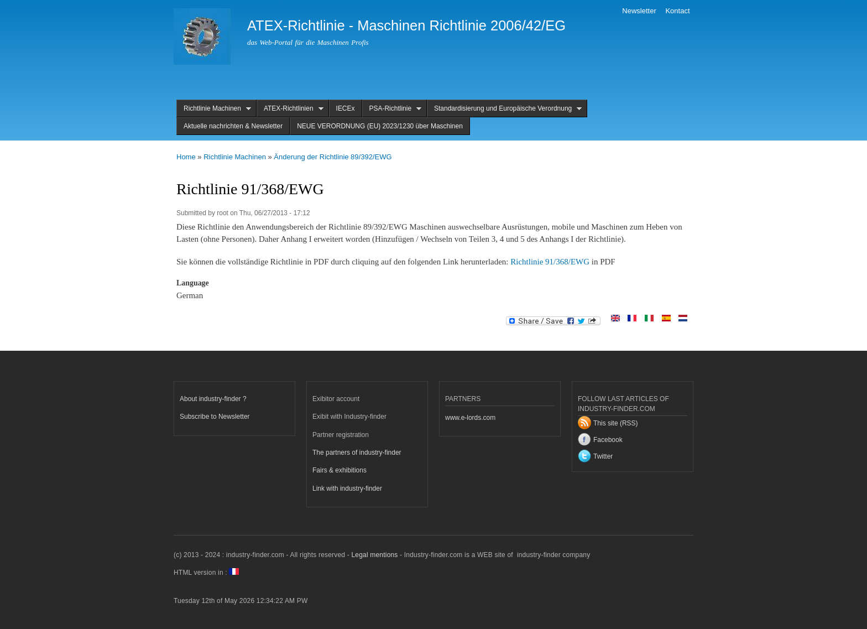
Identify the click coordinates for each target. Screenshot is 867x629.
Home (186, 157)
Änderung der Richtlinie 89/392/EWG (332, 157)
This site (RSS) (615, 423)
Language (192, 283)
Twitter (603, 456)
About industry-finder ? (213, 399)
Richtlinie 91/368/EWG (549, 261)
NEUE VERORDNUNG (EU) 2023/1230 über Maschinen (380, 126)
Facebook (608, 440)
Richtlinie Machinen (213, 109)
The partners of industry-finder (356, 452)
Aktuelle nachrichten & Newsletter (233, 126)
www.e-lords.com (470, 418)
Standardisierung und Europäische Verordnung (504, 109)
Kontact (677, 11)
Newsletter (639, 11)
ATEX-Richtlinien (290, 109)
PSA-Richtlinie (392, 109)
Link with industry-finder (347, 488)
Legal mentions (374, 555)
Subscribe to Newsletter (215, 416)
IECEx (345, 108)
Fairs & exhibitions (339, 470)
